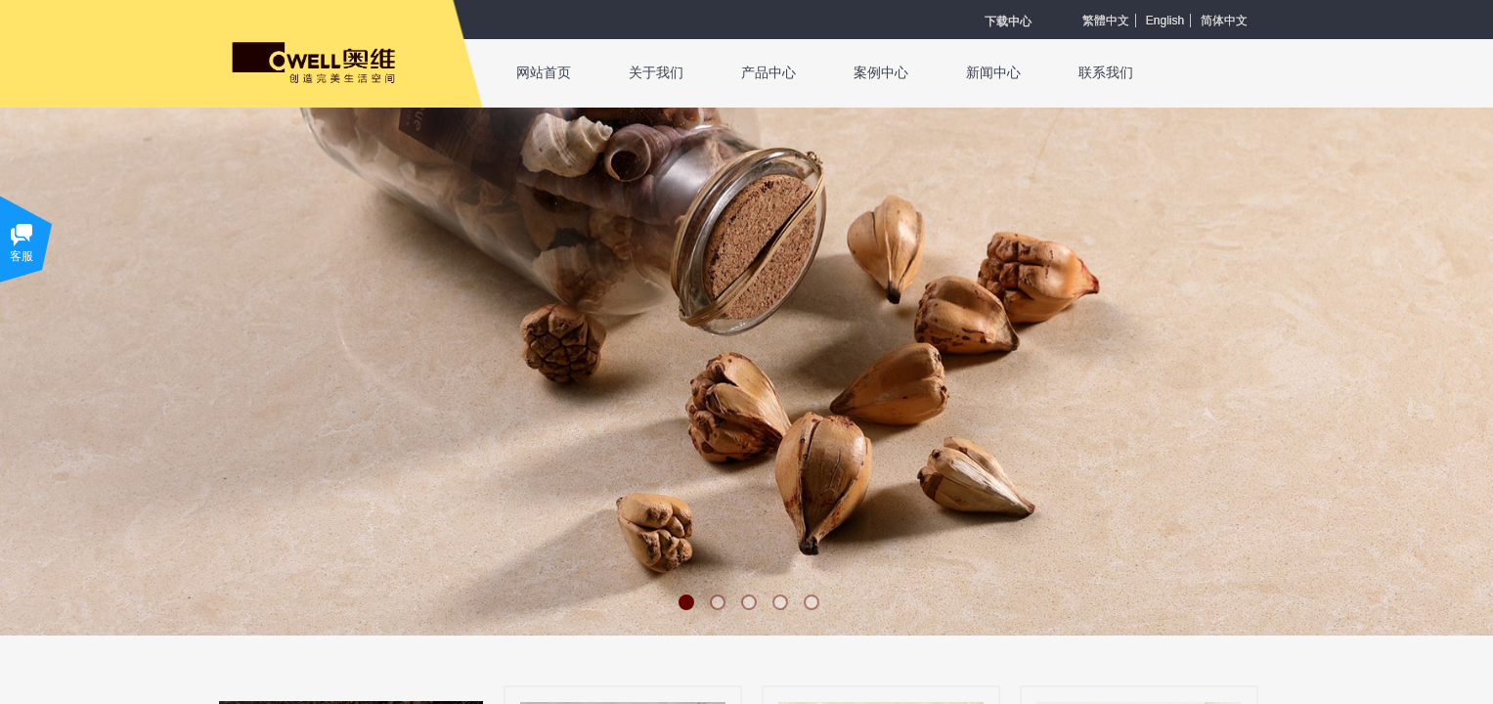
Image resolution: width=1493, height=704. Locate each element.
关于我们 (656, 73)
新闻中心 (993, 73)
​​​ (1008, 21)
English (1165, 20)
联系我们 (1105, 73)
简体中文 (1224, 20)
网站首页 (543, 73)
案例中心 (881, 73)
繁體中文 (1105, 20)
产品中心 (768, 73)
